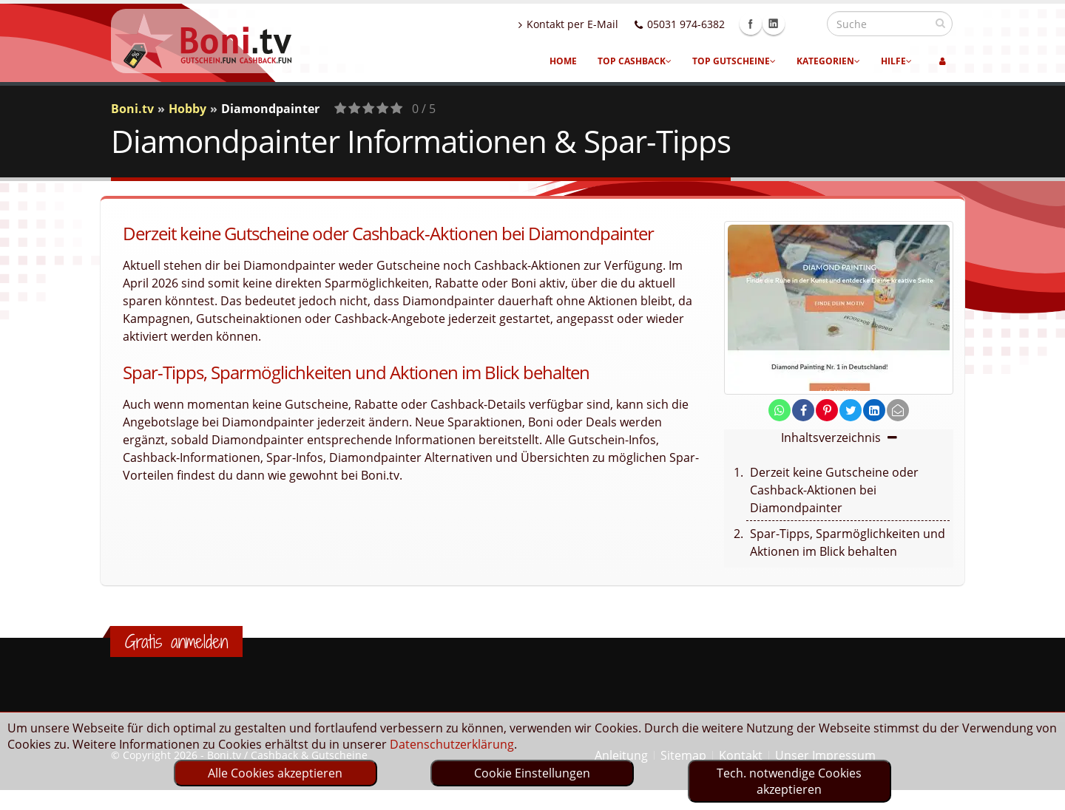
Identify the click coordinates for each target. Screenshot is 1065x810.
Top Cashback (635, 61)
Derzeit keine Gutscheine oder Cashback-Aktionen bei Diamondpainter (834, 490)
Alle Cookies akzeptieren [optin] (275, 773)
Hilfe (896, 61)
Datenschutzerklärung (452, 744)
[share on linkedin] (874, 410)
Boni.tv (132, 109)
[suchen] (940, 23)
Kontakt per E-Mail (600, 24)
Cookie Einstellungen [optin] (532, 773)
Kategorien (828, 61)
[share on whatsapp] (779, 410)
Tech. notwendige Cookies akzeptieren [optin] (789, 781)
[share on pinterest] (827, 410)
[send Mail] (898, 410)
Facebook (782, 24)
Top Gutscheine (734, 61)
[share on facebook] (803, 410)
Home (563, 61)
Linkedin (805, 24)
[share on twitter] (850, 410)
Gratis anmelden (176, 641)
